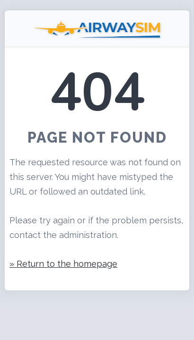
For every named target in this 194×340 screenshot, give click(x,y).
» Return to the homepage (63, 264)
